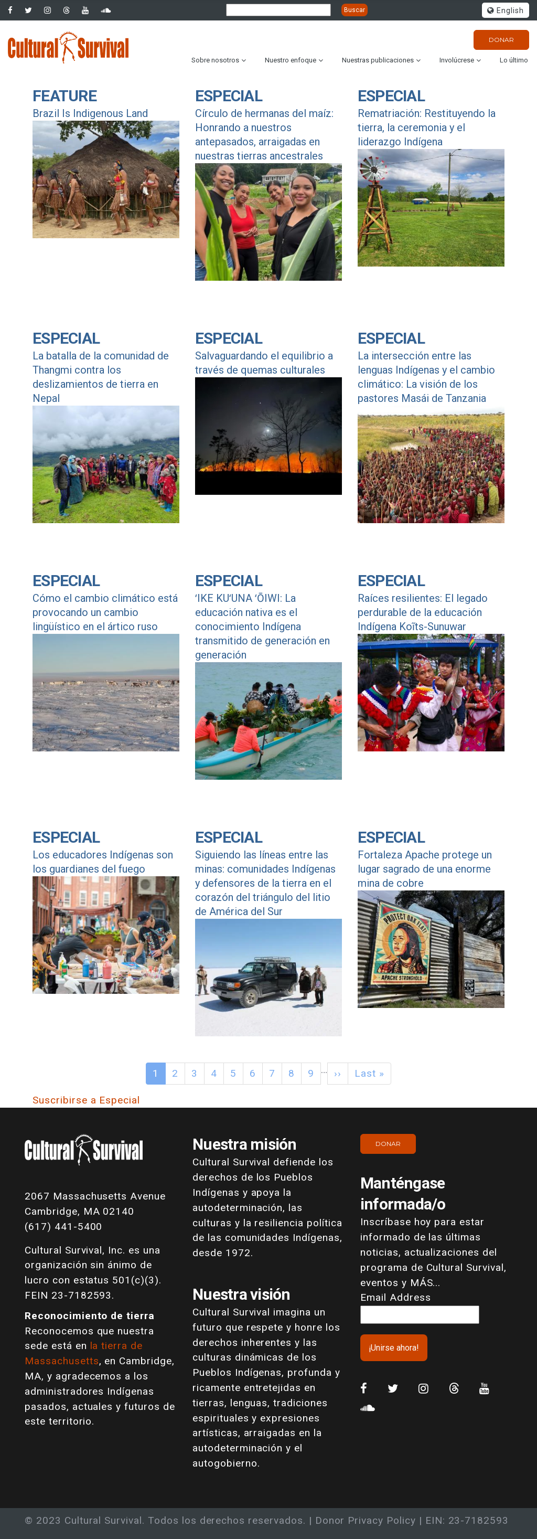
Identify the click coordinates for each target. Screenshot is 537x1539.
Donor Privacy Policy (365, 1520)
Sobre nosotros (215, 60)
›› (337, 1073)
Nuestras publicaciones (378, 60)
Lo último (514, 60)
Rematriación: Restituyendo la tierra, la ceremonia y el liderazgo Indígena (427, 127)
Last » (369, 1073)
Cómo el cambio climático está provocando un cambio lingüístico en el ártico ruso (105, 612)
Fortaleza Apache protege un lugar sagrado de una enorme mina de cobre (425, 868)
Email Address (395, 1297)
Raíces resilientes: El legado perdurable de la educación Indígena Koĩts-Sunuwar (423, 612)
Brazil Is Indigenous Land (90, 113)
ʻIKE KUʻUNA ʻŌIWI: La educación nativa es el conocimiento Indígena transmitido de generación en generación (262, 626)
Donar (501, 40)
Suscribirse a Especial (86, 1100)
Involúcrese (456, 60)
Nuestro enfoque (290, 60)
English (505, 10)
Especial (228, 96)
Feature (64, 96)
